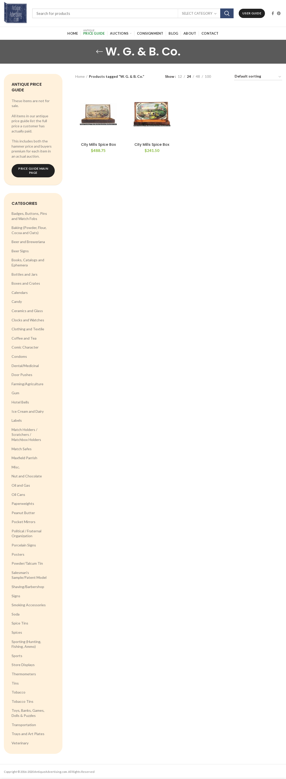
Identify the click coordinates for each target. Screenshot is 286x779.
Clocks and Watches (28, 320)
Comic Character (25, 347)
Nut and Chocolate (27, 476)
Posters (18, 554)
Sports (17, 655)
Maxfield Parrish (24, 458)
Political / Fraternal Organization (26, 533)
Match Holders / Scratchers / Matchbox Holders (26, 434)
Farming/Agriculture (27, 384)
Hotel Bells (20, 402)
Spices (17, 632)
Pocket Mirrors (23, 522)
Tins (15, 683)
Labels (17, 420)
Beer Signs (20, 251)
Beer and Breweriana (28, 241)
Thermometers (24, 674)
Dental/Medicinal (25, 365)
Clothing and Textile (28, 329)
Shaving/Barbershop (28, 586)
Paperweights (23, 503)
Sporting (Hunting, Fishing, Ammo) (26, 644)
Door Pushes (22, 374)
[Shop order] (258, 77)
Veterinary (20, 743)
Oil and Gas (21, 485)
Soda (16, 614)
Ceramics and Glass (27, 311)
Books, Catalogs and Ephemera (28, 262)
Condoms (19, 356)
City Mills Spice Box (98, 144)
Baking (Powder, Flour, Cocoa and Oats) (29, 230)
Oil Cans (18, 494)
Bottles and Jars (25, 274)
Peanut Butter (23, 513)
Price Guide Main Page (33, 171)
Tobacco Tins (22, 701)
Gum (15, 393)
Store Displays (23, 664)
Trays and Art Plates (28, 734)
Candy (17, 301)
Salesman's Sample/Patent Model (29, 575)
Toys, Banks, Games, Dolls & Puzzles (28, 713)
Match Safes (22, 449)
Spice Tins (20, 623)
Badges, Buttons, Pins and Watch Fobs (29, 216)
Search (227, 13)
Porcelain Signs (24, 545)
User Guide (251, 13)
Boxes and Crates (26, 283)
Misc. (16, 467)
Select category (197, 13)
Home (80, 76)
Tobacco (18, 692)
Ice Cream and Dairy (28, 411)
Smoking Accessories (29, 605)
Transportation (24, 725)
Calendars (20, 292)
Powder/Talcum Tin (27, 563)
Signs (16, 596)
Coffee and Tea (24, 338)
